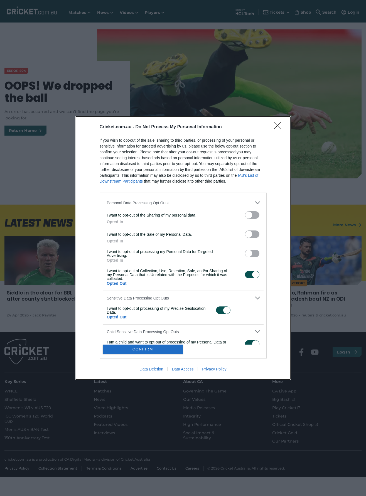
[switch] (252, 215)
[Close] (279, 127)
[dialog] (183, 248)
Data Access (182, 369)
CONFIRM (142, 349)
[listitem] (183, 203)
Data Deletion (151, 369)
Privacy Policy (214, 369)
